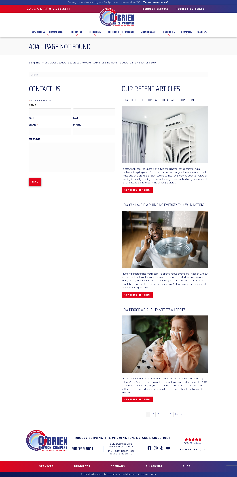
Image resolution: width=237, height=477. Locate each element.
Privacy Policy (111, 474)
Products (169, 32)
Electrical (76, 32)
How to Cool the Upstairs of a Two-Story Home (158, 100)
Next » (178, 414)
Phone (77, 123)
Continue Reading (138, 189)
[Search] (118, 74)
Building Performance (121, 32)
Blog (187, 466)
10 (170, 414)
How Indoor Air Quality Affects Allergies (153, 310)
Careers (202, 32)
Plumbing (95, 32)
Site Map (144, 474)
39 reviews (195, 443)
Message (35, 136)
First (31, 117)
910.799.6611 (82, 448)
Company (186, 32)
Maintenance (148, 32)
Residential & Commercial (48, 32)
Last (75, 117)
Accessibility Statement (129, 474)
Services (46, 466)
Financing (154, 466)
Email (33, 123)
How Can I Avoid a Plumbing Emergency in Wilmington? (163, 205)
